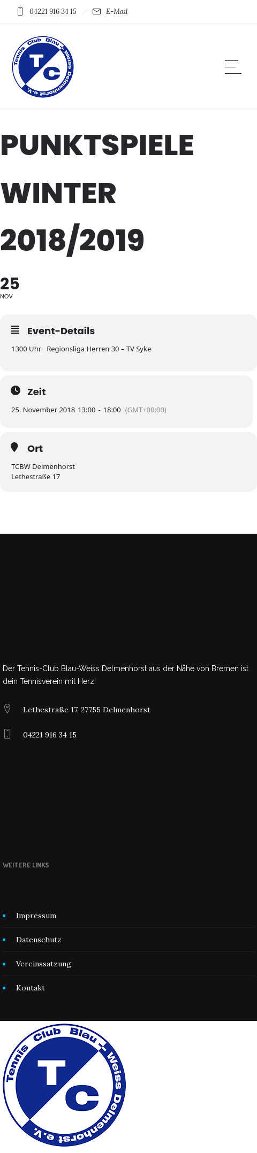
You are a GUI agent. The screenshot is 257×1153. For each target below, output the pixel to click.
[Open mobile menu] (235, 67)
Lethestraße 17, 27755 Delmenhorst (86, 709)
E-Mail (117, 11)
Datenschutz (39, 939)
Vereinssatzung (43, 963)
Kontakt (30, 988)
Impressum (36, 915)
